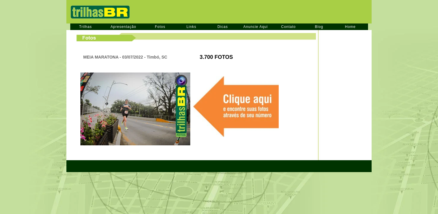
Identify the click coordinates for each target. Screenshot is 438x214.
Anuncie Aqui (255, 27)
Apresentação (123, 27)
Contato (288, 27)
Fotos (160, 27)
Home (350, 27)
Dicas (222, 27)
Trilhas (85, 27)
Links (191, 27)
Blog (319, 27)
